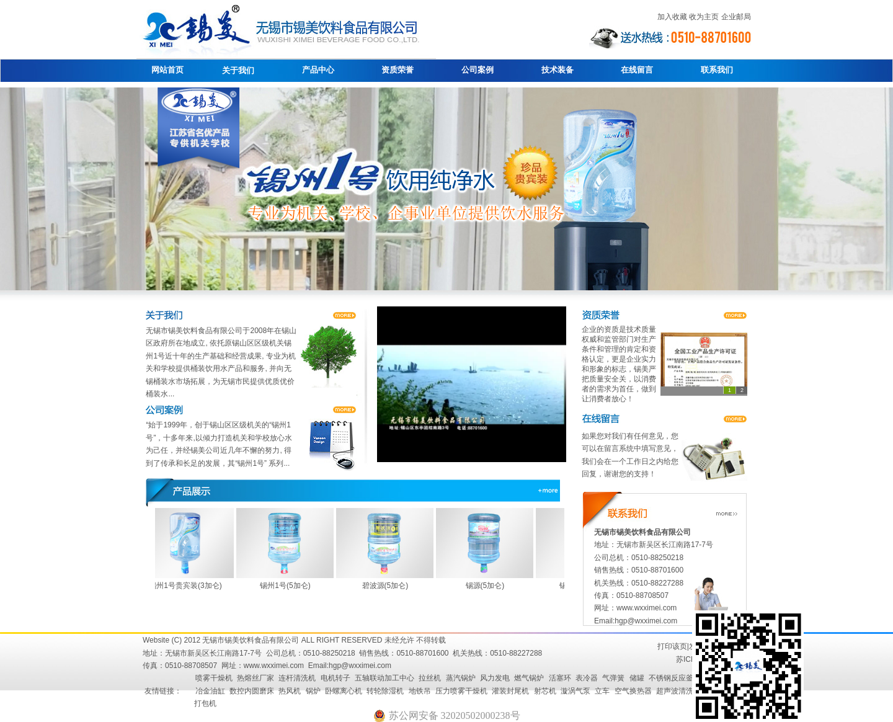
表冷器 (586, 678)
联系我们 (717, 69)
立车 (602, 691)
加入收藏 (672, 16)
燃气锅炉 (529, 678)
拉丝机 (430, 678)
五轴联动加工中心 (384, 678)
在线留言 (637, 69)
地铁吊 (420, 691)
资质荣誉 (397, 69)
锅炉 (313, 691)
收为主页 (704, 16)
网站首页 (167, 69)
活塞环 (560, 678)
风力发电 (495, 678)
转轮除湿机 (385, 691)
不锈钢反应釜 (671, 678)
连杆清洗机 (297, 678)
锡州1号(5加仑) (288, 585)
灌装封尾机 (510, 691)
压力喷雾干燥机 (461, 691)
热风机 (289, 691)
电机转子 (335, 678)
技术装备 (557, 69)
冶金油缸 (210, 691)
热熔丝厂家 (255, 678)
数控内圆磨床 (251, 691)
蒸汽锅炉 (461, 678)
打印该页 (672, 646)
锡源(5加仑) (488, 585)
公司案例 (477, 69)
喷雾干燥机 (214, 678)
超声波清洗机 (678, 691)
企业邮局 (736, 16)
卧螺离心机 (343, 691)
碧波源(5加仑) (388, 585)
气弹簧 (613, 678)
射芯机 (545, 691)
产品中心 (318, 69)
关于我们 (238, 70)
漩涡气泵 (575, 691)
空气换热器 (633, 691)
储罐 (636, 678)
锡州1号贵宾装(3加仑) (188, 585)
